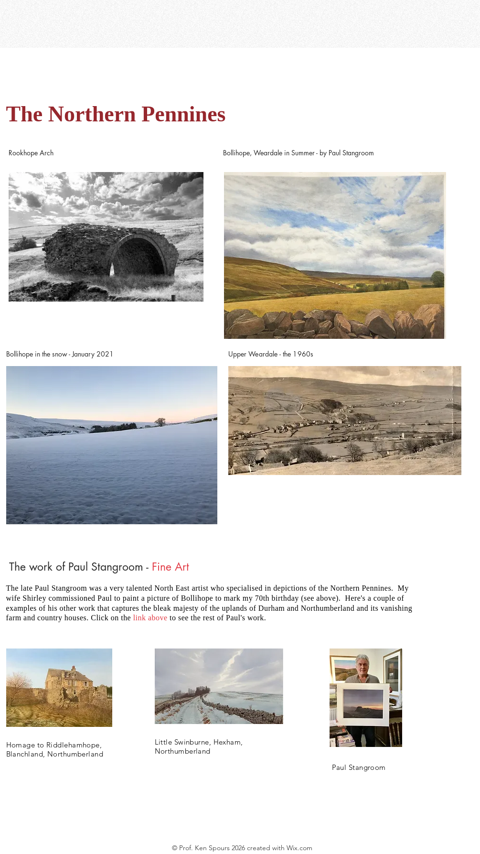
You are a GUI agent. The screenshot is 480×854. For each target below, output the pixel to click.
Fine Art (170, 567)
